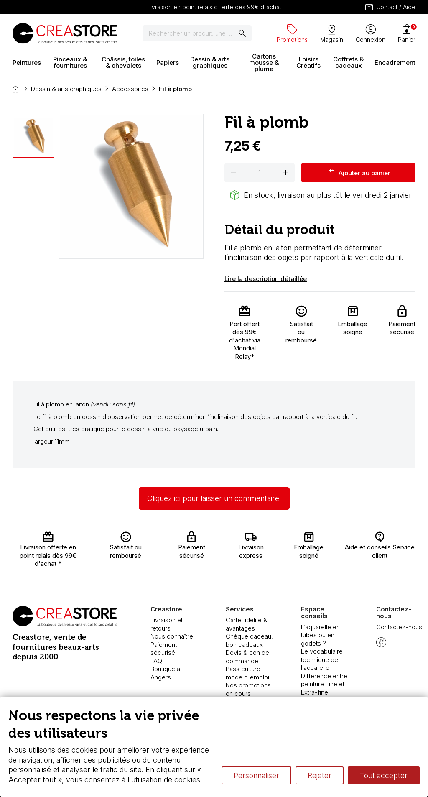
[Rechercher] (197, 33)
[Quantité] (259, 172)
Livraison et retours (166, 624)
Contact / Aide (389, 7)
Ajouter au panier (358, 173)
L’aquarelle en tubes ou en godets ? (320, 635)
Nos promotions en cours (248, 689)
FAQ (156, 661)
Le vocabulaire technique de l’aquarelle (322, 659)
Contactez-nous (399, 627)
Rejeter (319, 775)
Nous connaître (171, 636)
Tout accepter (384, 775)
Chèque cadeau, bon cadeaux (249, 640)
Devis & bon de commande (247, 657)
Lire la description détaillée (265, 279)
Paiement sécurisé (163, 649)
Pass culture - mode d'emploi (247, 673)
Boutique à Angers (165, 673)
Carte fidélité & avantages (247, 624)
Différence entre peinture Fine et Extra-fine (324, 684)
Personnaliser (256, 775)
